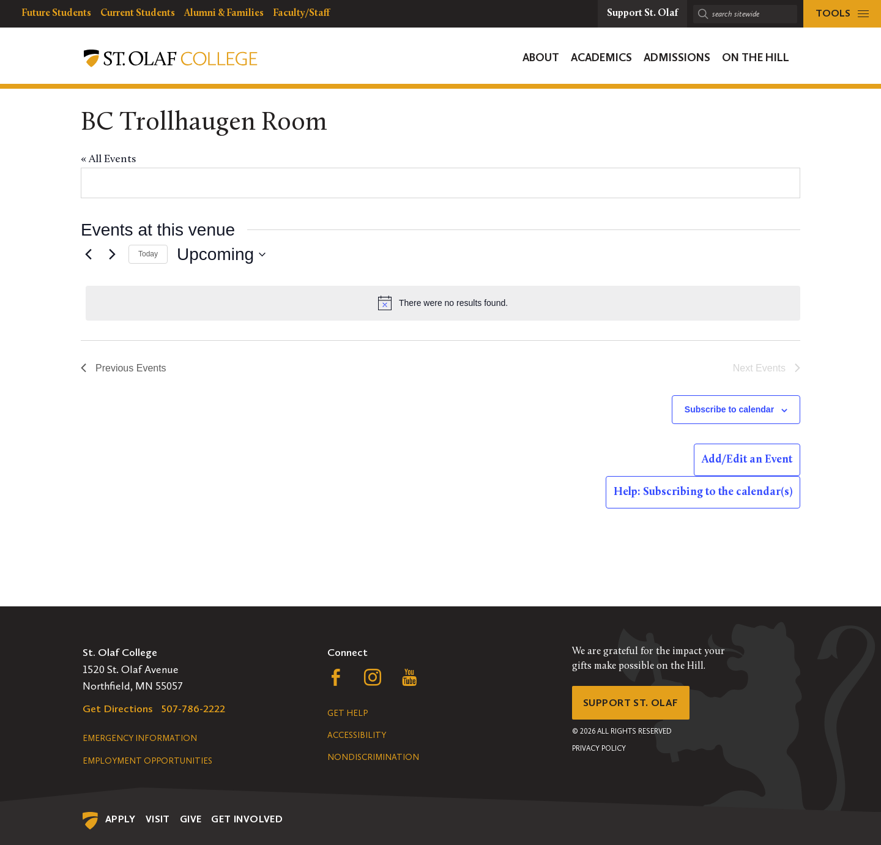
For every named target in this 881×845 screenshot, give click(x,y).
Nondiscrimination (373, 757)
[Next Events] (112, 254)
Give (191, 819)
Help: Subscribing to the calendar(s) (703, 492)
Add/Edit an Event (747, 460)
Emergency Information (140, 738)
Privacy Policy (599, 750)
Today (148, 254)
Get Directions (118, 708)
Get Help (347, 713)
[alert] (443, 303)
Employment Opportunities (147, 761)
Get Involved (247, 819)
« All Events (108, 159)
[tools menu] (842, 14)
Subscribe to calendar (729, 409)
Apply (120, 819)
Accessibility (356, 735)
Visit (158, 819)
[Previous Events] (88, 254)
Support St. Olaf (633, 703)
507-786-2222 (193, 708)
